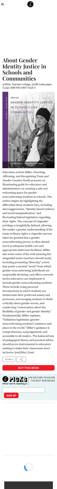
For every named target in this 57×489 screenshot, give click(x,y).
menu (2, 4)
